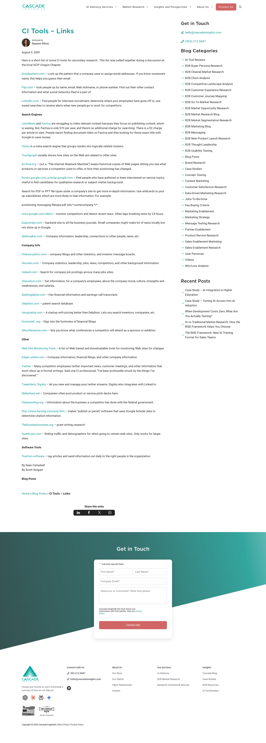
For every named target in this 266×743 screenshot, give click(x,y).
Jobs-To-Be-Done (196, 199)
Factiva (46, 123)
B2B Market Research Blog (202, 114)
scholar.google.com (60, 177)
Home (26, 493)
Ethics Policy (63, 724)
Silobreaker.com (32, 236)
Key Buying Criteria (197, 205)
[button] (240, 7)
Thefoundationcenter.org (37, 424)
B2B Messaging (195, 132)
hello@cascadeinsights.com (203, 32)
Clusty (26, 146)
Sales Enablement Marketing (203, 241)
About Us (206, 7)
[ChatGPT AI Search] (25, 697)
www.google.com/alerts (37, 214)
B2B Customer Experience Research (208, 90)
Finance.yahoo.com (34, 254)
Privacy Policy (77, 724)
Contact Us (226, 6)
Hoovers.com (30, 263)
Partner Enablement (198, 229)
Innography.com (32, 312)
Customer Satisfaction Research (205, 187)
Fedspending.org (32, 402)
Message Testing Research (202, 223)
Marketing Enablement (199, 211)
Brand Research (195, 162)
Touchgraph (29, 155)
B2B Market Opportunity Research (207, 108)
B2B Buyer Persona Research (203, 65)
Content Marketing (197, 181)
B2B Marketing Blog (198, 126)
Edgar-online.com (33, 357)
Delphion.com (30, 303)
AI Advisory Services (103, 7)
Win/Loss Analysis (197, 265)
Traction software (33, 456)
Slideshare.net (31, 393)
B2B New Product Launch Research (207, 138)
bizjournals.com (32, 222)
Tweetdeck (29, 384)
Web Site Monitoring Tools (39, 348)
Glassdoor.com (31, 281)
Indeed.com (29, 272)
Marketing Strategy (197, 217)
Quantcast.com (31, 433)
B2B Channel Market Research (204, 72)
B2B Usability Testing (198, 150)
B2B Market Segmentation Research (208, 120)
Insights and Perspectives (174, 7)
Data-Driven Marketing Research (205, 193)
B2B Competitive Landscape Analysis (209, 84)
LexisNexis (28, 123)
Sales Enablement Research (203, 247)
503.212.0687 (77, 673)
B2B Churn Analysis (197, 78)
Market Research (137, 7)
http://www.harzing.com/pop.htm (43, 411)
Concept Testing (195, 175)
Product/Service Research (201, 235)
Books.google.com (34, 177)
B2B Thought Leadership (201, 144)
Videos (189, 259)
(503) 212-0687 (195, 41)
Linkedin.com (30, 101)
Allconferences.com (34, 330)
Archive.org (29, 164)
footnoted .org (31, 321)
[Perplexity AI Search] (41, 697)
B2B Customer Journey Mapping (206, 96)
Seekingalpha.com (33, 294)
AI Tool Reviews (195, 59)
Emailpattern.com (33, 73)
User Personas (194, 253)
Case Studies (193, 169)
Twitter (26, 366)
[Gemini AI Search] (49, 697)
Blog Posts (29, 478)
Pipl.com (27, 87)
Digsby (41, 384)
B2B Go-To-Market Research (203, 102)
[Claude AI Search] (33, 697)
